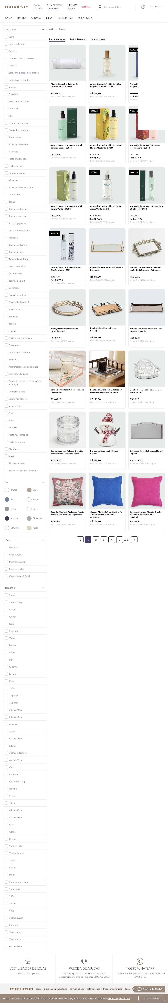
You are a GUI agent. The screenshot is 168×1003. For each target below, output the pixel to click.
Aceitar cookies (152, 998)
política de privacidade (118, 998)
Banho (21, 17)
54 (128, 549)
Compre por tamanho (54, 7)
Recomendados (57, 39)
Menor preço (98, 39)
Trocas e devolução (112, 989)
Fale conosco (93, 989)
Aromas (36, 17)
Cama (8, 17)
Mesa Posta (85, 17)
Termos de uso (77, 989)
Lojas (127, 989)
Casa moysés (38, 7)
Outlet (87, 6)
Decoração (65, 17)
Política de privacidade (55, 989)
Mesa (49, 17)
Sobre (39, 989)
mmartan (16, 6)
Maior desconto (78, 39)
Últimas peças (73, 7)
